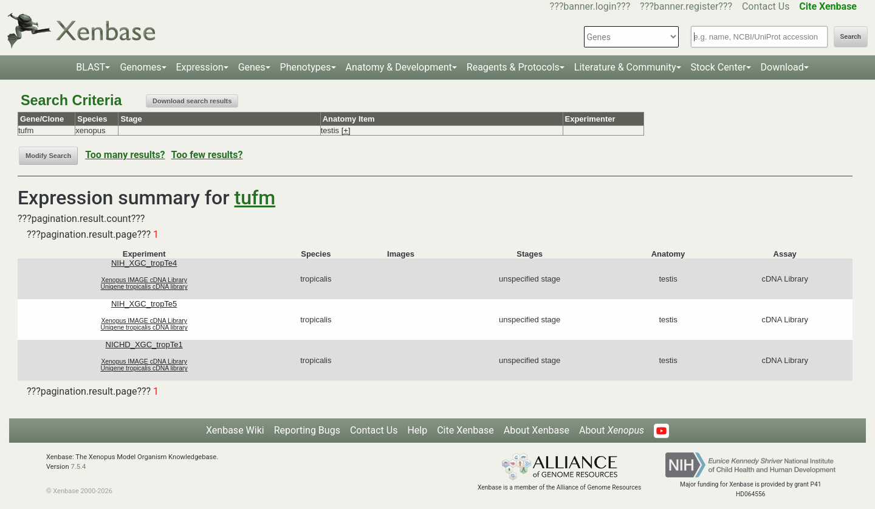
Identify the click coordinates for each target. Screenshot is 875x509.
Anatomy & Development (399, 67)
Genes (252, 67)
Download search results (192, 101)
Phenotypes (305, 67)
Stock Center (718, 67)
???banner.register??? (686, 6)
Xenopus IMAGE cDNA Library (144, 280)
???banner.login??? (590, 6)
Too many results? (125, 155)
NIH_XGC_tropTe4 (144, 263)
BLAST (90, 67)
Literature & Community (625, 67)
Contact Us (766, 6)
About (611, 430)
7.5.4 (78, 467)
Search (850, 37)
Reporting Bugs (307, 430)
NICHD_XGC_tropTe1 (144, 344)
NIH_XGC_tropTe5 (144, 303)
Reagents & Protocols (513, 67)
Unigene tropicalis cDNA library (144, 286)
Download (782, 67)
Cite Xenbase (465, 430)
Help (417, 430)
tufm (255, 197)
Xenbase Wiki (235, 430)
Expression (200, 67)
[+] (346, 130)
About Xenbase (536, 430)
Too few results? (207, 155)
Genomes (140, 67)
